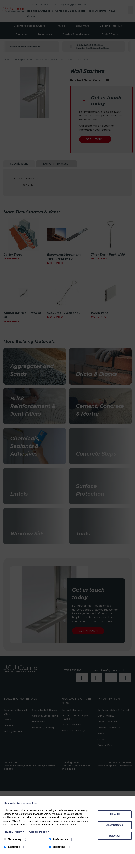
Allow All (115, 814)
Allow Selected (114, 825)
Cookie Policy (39, 831)
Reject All (114, 835)
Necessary (13, 839)
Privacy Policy (13, 831)
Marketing (57, 846)
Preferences (58, 839)
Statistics (12, 846)
